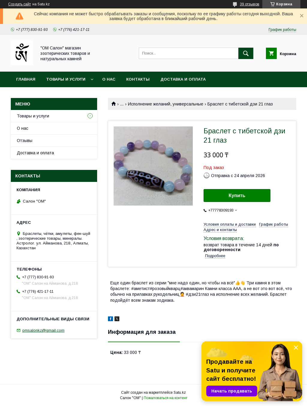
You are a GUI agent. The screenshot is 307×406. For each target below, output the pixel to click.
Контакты (138, 79)
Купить (237, 195)
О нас (108, 79)
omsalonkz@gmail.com (43, 330)
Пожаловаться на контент (165, 398)
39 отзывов (249, 4)
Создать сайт (19, 4)
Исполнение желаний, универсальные (165, 104)
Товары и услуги (65, 79)
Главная (25, 79)
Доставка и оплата (183, 79)
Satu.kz (180, 392)
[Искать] (245, 53)
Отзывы (24, 140)
